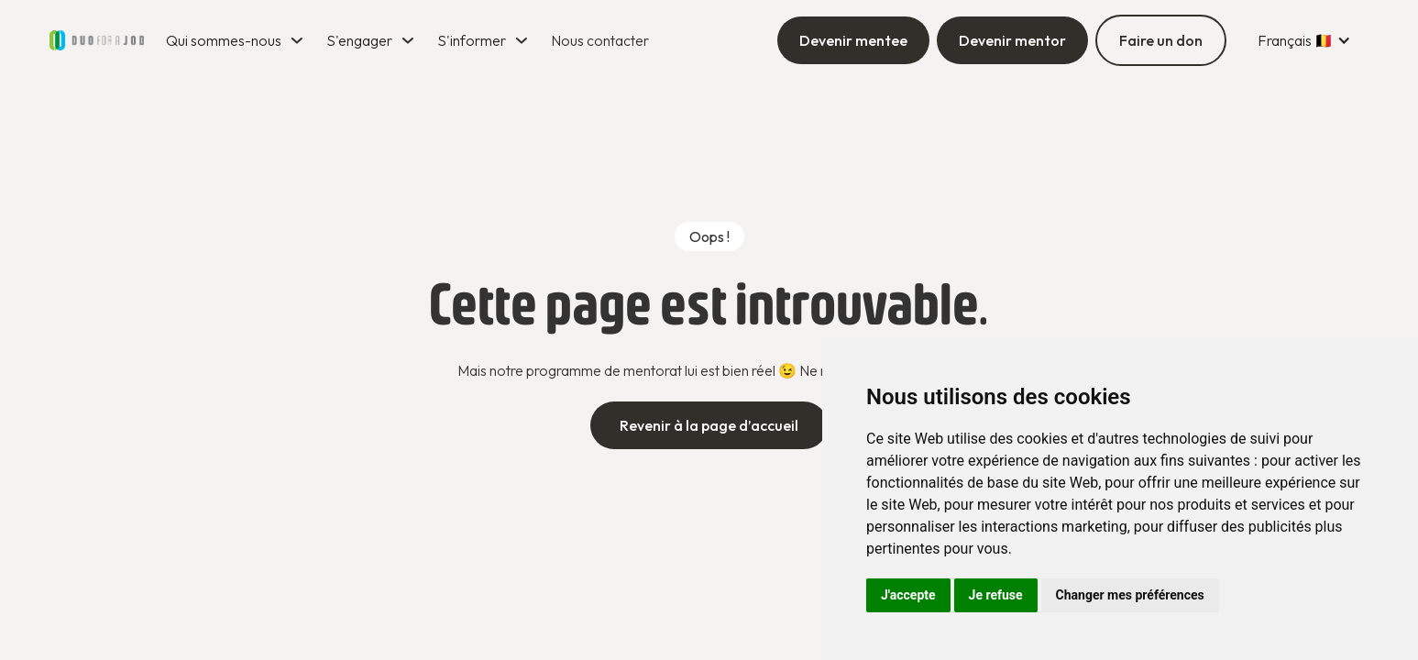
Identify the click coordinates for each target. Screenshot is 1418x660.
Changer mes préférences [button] (1130, 595)
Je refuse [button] (996, 595)
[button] (237, 40)
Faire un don (1161, 40)
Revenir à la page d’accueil (709, 425)
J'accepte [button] (908, 595)
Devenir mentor (1012, 40)
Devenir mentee (853, 40)
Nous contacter (600, 40)
